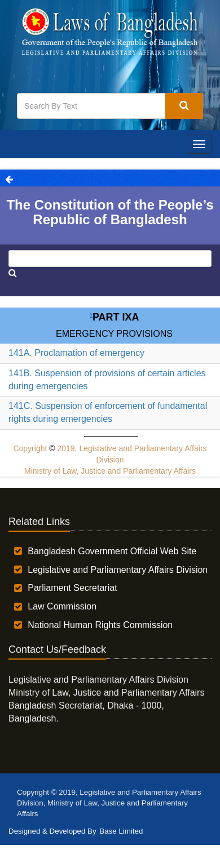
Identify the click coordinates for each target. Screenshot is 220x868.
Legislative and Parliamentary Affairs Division (118, 570)
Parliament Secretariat (72, 588)
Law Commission (62, 606)
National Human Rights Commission (100, 625)
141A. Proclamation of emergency (76, 353)
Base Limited (121, 831)
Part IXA (114, 317)
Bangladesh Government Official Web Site (112, 551)
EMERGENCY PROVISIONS (114, 334)
